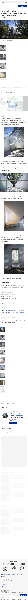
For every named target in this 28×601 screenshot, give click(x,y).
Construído (8, 296)
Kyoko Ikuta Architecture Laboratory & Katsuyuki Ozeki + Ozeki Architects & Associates (16, 416)
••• (12, 422)
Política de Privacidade (5, 6)
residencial (14, 432)
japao (20, 432)
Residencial (12, 294)
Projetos (7, 432)
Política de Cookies (11, 6)
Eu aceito (23, 6)
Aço (3, 432)
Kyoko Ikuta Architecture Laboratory (16, 310)
